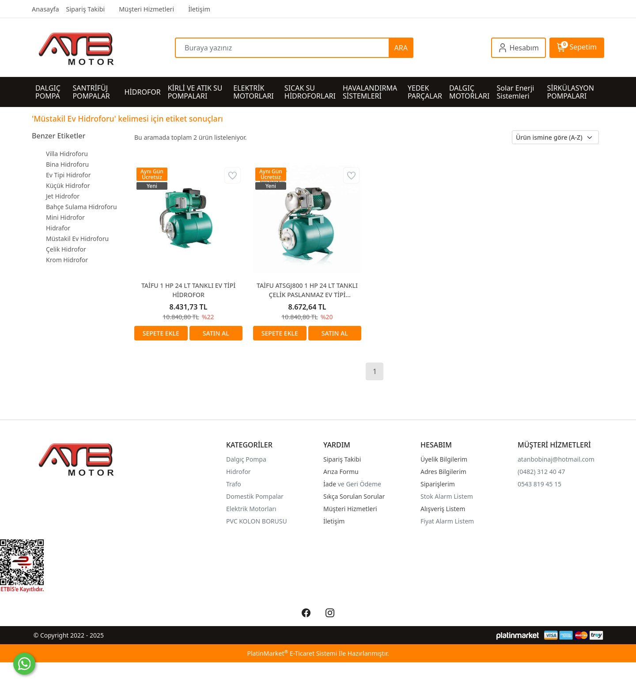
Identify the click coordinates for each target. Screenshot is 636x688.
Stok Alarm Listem (446, 496)
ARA (401, 48)
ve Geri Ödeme (359, 484)
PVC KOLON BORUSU (256, 521)
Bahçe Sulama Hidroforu (81, 207)
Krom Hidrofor (67, 260)
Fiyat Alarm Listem (447, 521)
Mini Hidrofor (65, 217)
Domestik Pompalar (255, 496)
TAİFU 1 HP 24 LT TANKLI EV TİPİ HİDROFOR (188, 290)
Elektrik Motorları (251, 509)
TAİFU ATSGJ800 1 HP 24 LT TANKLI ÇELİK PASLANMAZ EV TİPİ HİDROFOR (307, 290)
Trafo (233, 484)
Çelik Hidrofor (66, 249)
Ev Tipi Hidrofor (68, 175)
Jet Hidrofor (63, 196)
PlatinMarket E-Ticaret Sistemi (292, 653)
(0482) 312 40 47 (541, 471)
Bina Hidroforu (67, 164)
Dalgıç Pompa (246, 459)
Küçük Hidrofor (68, 185)
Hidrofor (238, 471)
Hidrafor (58, 228)
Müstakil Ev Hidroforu (77, 238)
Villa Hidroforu (67, 153)
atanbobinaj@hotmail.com (556, 459)
